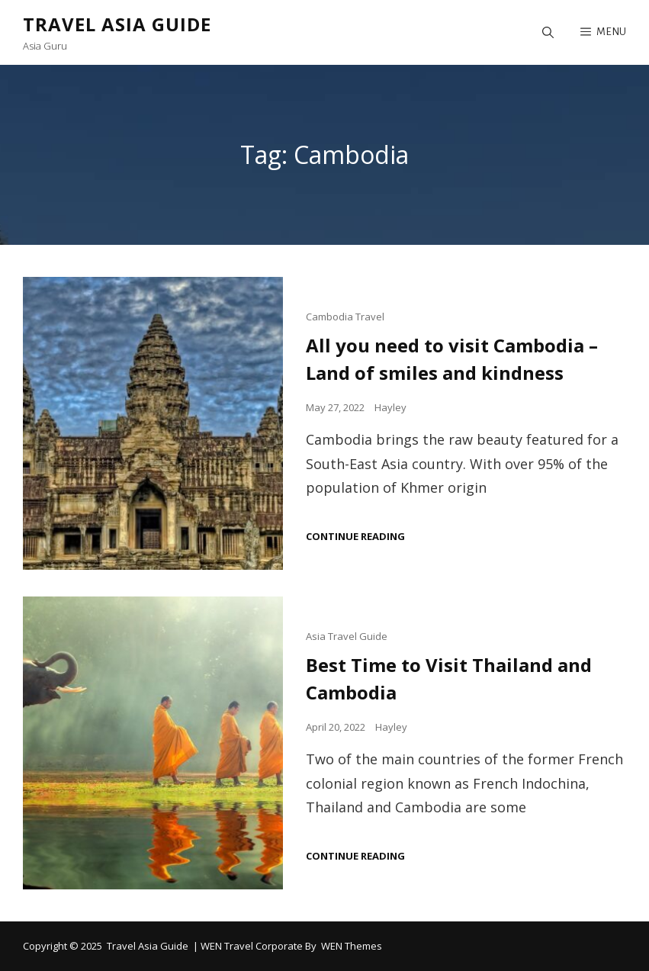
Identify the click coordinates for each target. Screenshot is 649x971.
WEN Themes (351, 946)
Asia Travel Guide (346, 636)
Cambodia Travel (345, 316)
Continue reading (355, 536)
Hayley (390, 407)
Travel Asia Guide (117, 24)
